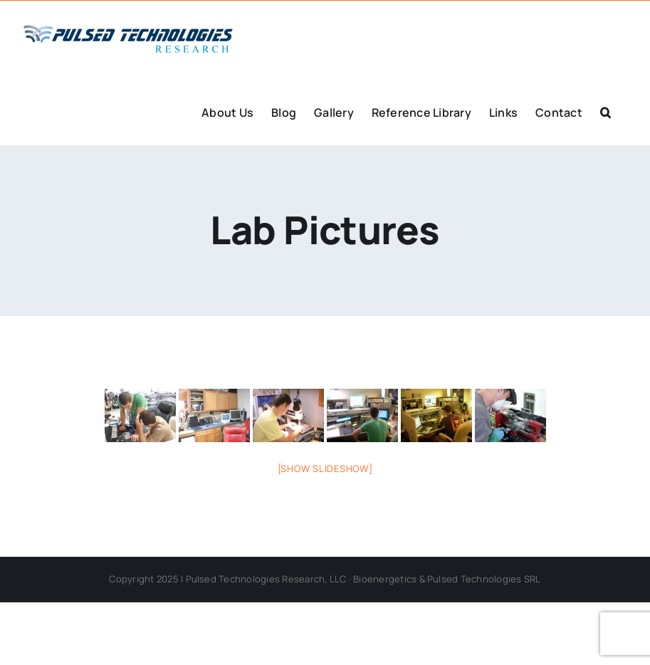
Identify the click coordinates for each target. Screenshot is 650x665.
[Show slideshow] (325, 468)
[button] (605, 111)
